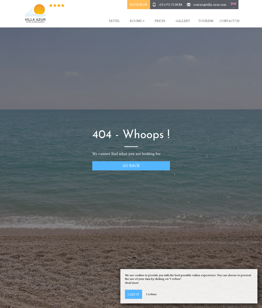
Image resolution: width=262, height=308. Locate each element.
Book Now (138, 4)
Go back (131, 165)
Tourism (205, 21)
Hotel (114, 21)
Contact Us (230, 21)
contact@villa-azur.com (209, 4)
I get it (133, 294)
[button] (233, 4)
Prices (160, 21)
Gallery (183, 21)
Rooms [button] (137, 21)
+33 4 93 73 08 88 (170, 4)
